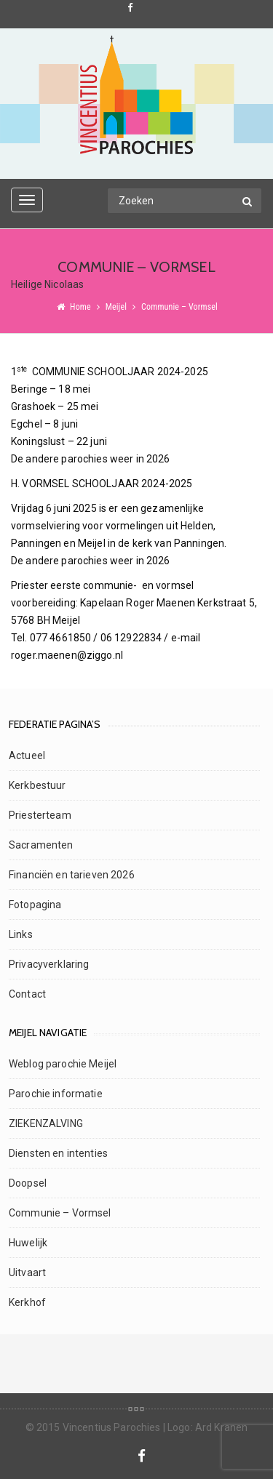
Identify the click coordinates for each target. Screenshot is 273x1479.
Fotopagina (35, 904)
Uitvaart (27, 1272)
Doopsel (28, 1183)
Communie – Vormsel (60, 1213)
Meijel (116, 307)
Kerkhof (27, 1302)
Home (80, 307)
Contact (27, 994)
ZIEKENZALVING (46, 1123)
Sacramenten (41, 845)
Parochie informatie (56, 1093)
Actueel (27, 755)
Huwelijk (28, 1242)
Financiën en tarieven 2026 (72, 875)
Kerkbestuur (37, 785)
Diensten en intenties (58, 1153)
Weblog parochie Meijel (62, 1064)
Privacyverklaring (49, 964)
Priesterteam (40, 815)
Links (21, 934)
